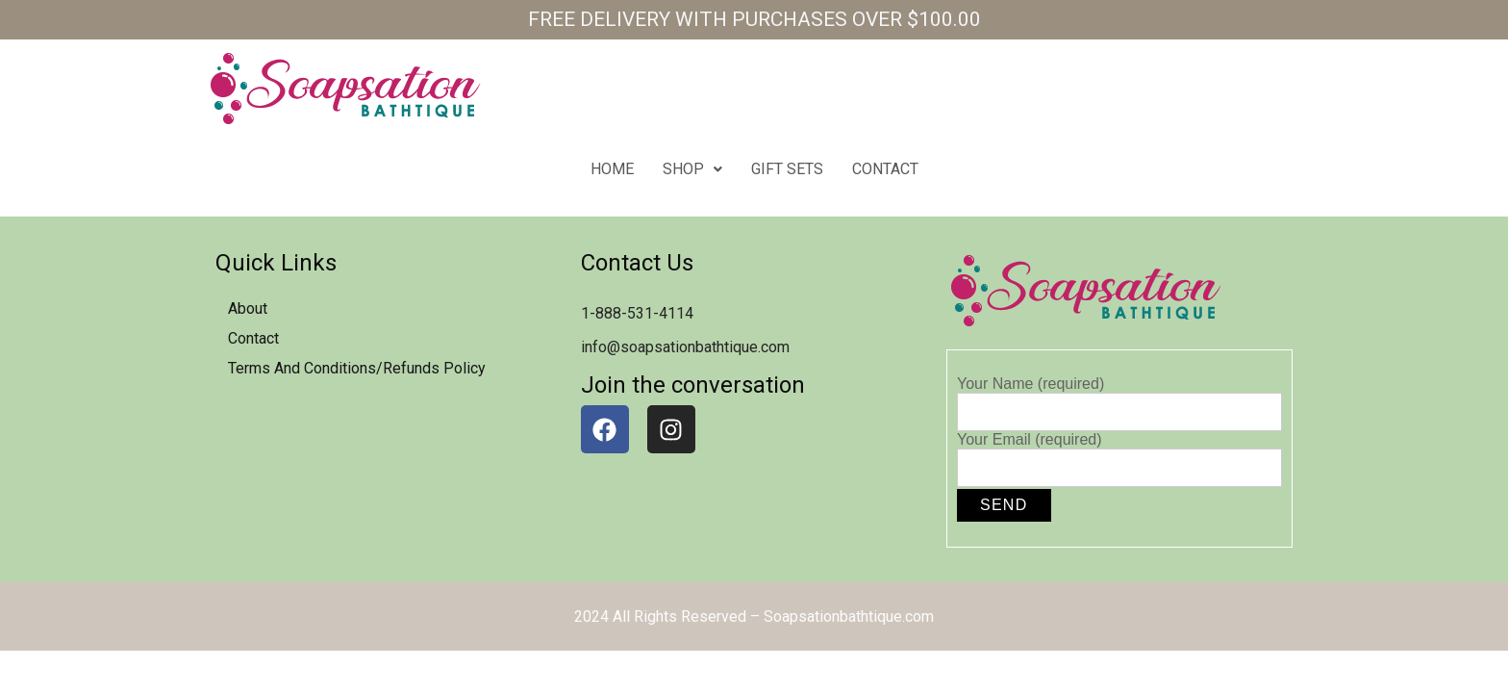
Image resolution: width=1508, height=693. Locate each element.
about (247, 308)
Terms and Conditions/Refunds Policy (357, 368)
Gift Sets (787, 169)
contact (885, 169)
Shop (692, 169)
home (612, 169)
